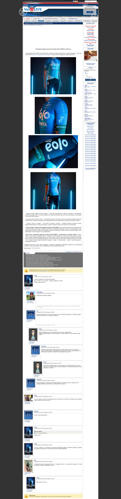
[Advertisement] (60, 37)
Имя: (28, 302)
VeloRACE (33, 21)
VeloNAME (47, 21)
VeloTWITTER (86, 21)
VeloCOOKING (77, 21)
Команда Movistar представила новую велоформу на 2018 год (39, 262)
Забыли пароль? (92, 13)
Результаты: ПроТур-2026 (90, 165)
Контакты (63, 18)
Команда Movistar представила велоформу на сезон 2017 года (39, 266)
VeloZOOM (62, 21)
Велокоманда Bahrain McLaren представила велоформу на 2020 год (40, 258)
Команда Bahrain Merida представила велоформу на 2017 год (39, 263)
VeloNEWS (26, 21)
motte (35, 275)
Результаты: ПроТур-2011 (90, 136)
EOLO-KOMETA (36, 248)
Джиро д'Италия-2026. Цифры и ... (89, 98)
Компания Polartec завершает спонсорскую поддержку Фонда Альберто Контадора (44, 259)
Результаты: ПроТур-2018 (90, 149)
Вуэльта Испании (90, 129)
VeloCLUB (69, 21)
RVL (35, 460)
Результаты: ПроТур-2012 (90, 138)
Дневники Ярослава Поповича (50, 18)
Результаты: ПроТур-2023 (90, 159)
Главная (28, 18)
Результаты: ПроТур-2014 (90, 142)
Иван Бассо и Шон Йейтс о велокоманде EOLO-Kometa (38, 256)
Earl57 (40, 328)
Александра (39, 292)
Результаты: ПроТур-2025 (90, 163)
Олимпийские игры (73, 18)
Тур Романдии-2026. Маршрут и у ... (89, 105)
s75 (37, 311)
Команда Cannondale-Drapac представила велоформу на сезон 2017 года (42, 264)
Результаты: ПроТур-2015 (90, 144)
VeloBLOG (93, 21)
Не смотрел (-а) (89, 77)
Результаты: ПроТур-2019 (90, 151)
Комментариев (68, 251)
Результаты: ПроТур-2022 (90, 157)
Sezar (35, 395)
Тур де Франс (90, 127)
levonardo (43, 346)
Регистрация (86, 13)
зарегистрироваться (43, 270)
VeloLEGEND (55, 21)
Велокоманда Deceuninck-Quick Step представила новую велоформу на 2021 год (43, 257)
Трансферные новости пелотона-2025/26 (90, 64)
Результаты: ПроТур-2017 (90, 147)
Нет (87, 75)
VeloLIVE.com (33, 244)
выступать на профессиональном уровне (41, 54)
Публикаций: (27, 287)
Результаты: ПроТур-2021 (90, 155)
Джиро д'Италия (90, 126)
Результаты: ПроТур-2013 (90, 140)
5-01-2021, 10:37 (39, 25)
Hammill (36, 411)
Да (87, 73)
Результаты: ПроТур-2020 (90, 153)
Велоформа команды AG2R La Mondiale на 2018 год (37, 261)
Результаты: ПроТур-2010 (90, 134)
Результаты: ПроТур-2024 (90, 160)
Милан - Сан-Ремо (90, 131)
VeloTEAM (40, 21)
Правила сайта (36, 18)
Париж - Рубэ (90, 133)
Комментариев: (28, 286)
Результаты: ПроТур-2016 (90, 146)
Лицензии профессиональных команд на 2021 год (37, 254)
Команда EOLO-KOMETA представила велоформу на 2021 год (38, 23)
